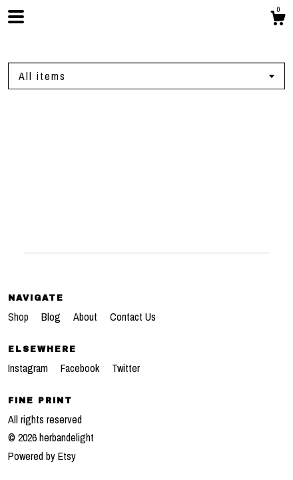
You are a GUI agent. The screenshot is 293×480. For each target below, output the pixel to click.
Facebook (81, 368)
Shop (19, 316)
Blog (52, 316)
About (86, 316)
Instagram (29, 368)
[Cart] (277, 20)
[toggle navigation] (16, 16)
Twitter (126, 368)
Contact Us (133, 316)
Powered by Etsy (42, 456)
